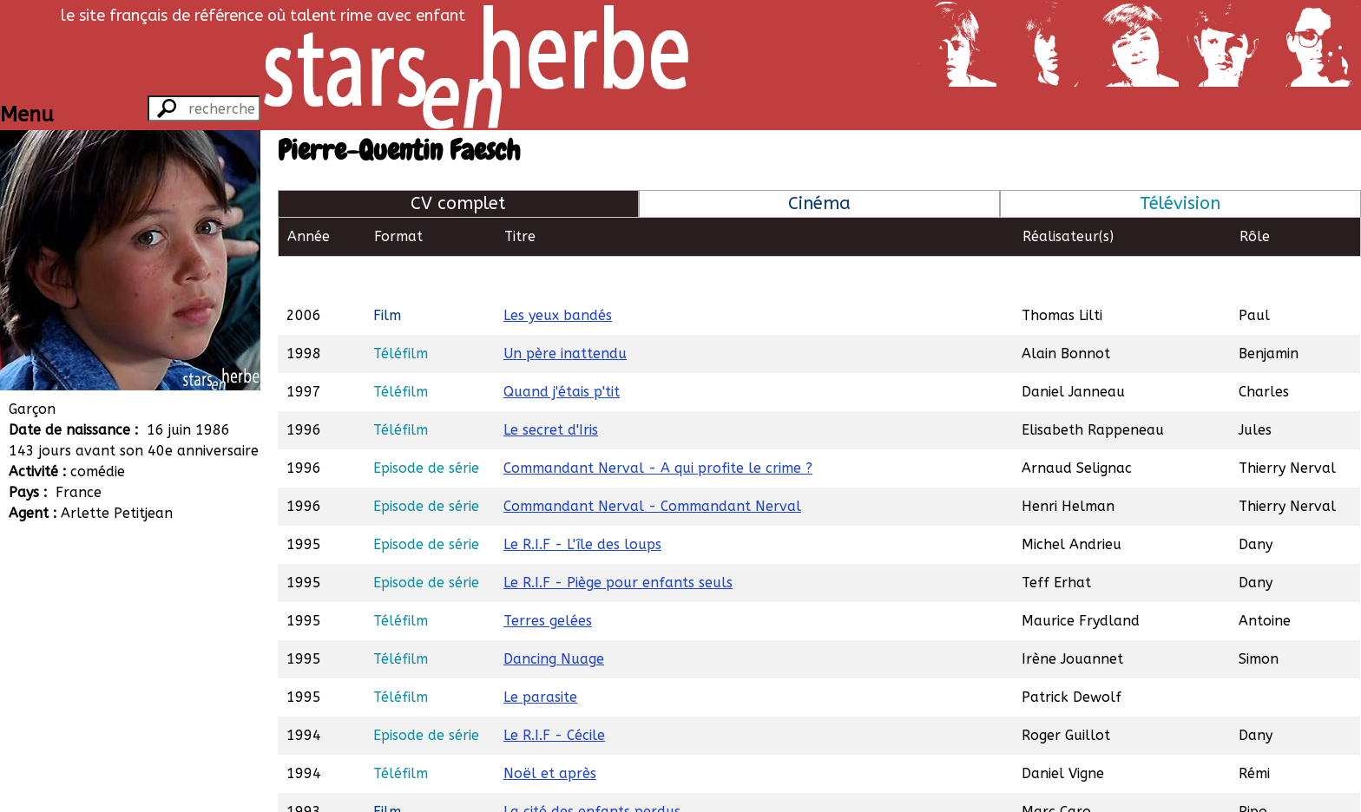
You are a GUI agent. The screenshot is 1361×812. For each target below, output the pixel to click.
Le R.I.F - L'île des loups (582, 504)
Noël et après (549, 733)
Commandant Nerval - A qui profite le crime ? (657, 428)
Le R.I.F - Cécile (554, 695)
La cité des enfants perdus (591, 771)
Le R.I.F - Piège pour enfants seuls (618, 542)
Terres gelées (547, 581)
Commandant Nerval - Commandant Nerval (652, 466)
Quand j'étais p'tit (561, 352)
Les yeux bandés (557, 275)
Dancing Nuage (553, 619)
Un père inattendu (565, 313)
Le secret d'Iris (550, 390)
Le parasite (540, 657)
